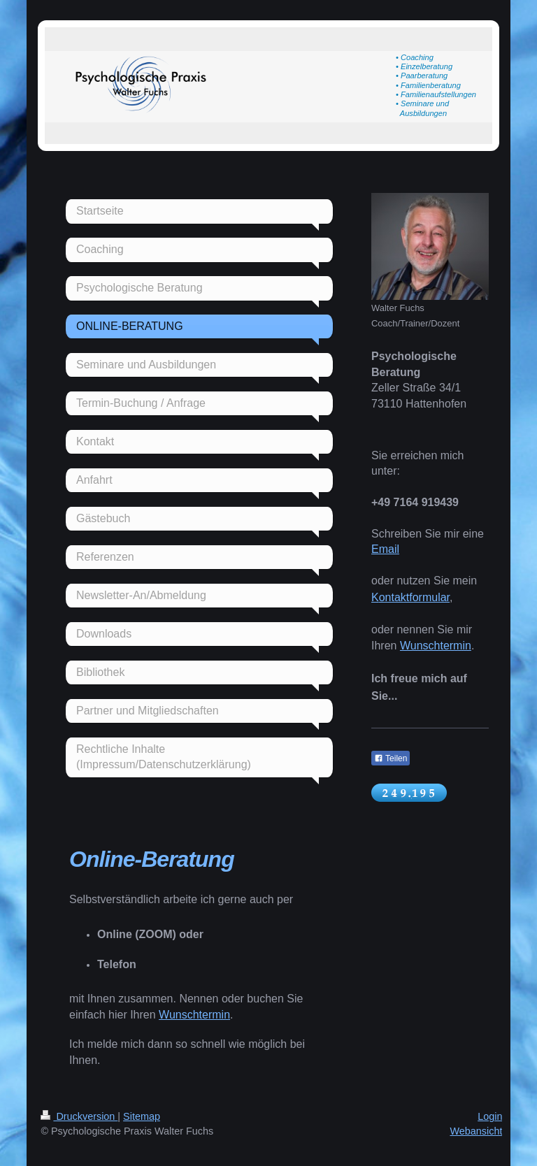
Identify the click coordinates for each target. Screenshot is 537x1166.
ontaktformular (414, 597)
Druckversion (79, 1116)
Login (490, 1116)
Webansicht (476, 1131)
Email (385, 549)
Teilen (390, 758)
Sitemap (141, 1116)
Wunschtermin (194, 1015)
